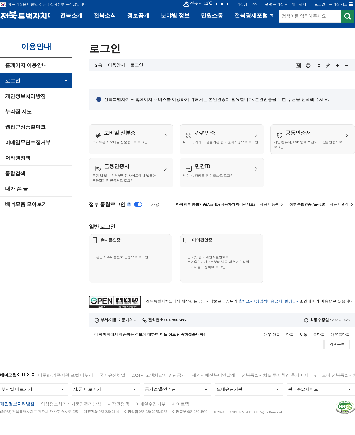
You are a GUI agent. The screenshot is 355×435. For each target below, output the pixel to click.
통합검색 (15, 173)
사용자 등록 (269, 126)
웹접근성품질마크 (25, 127)
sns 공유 (318, 65)
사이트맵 (180, 417)
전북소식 (105, 15)
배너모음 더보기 (33, 386)
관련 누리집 (274, 4)
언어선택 (299, 4)
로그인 (319, 4)
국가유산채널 (112, 387)
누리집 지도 (338, 4)
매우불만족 (340, 347)
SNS (254, 4)
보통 (303, 347)
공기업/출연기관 (162, 402)
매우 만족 (272, 347)
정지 (222, 3)
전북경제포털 (254, 18)
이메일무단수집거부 (28, 142)
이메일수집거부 (150, 417)
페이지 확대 (337, 65)
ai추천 (298, 65)
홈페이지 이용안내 (26, 65)
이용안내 (116, 65)
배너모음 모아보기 (26, 204)
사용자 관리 (339, 126)
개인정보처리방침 (25, 96)
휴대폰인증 (117, 257)
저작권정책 (17, 158)
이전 (216, 3)
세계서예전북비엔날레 (213, 387)
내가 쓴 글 (16, 189)
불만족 (319, 347)
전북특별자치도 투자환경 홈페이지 (274, 387)
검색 (347, 16)
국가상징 (240, 4)
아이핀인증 (208, 257)
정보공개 (138, 15)
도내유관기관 (231, 402)
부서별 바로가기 (18, 402)
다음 (227, 3)
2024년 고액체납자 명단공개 (159, 387)
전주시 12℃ (197, 3)
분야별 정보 (175, 15)
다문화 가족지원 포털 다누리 (65, 387)
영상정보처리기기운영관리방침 (71, 417)
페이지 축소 (347, 65)
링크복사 (327, 65)
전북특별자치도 (27, 14)
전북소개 (71, 15)
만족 (290, 347)
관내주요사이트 (305, 402)
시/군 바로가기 (89, 402)
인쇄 (308, 65)
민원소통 (212, 15)
